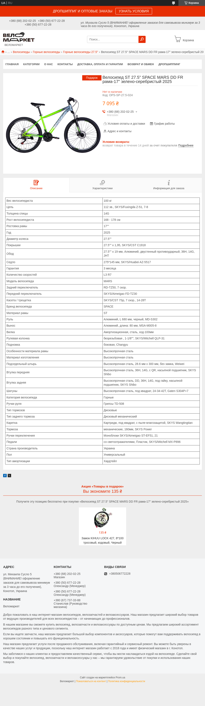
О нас (48, 64)
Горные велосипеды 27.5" (80, 52)
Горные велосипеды (46, 52)
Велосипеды (21, 52)
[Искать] (142, 39)
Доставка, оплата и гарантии (100, 64)
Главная (12, 64)
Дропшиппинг (169, 64)
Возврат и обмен (141, 64)
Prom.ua (120, 677)
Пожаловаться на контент (91, 681)
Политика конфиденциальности (126, 681)
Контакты (65, 64)
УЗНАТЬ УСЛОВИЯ (134, 11)
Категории (31, 64)
